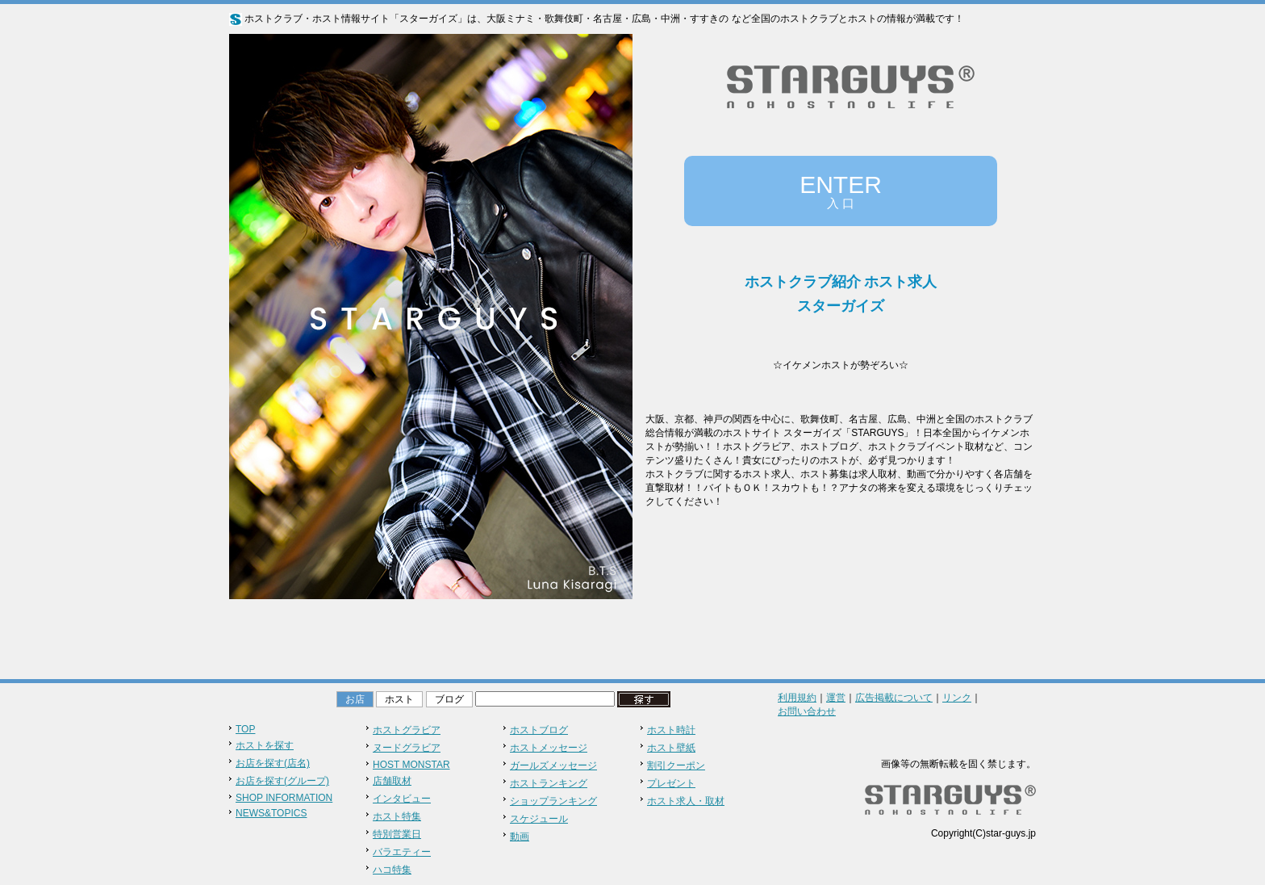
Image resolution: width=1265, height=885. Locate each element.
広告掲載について (894, 697)
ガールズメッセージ (553, 765)
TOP (245, 729)
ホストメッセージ (548, 747)
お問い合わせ (807, 711)
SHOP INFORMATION (284, 797)
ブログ (449, 699)
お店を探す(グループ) (282, 780)
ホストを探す (265, 745)
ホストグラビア (406, 730)
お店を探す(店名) (273, 763)
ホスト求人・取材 (685, 801)
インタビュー (402, 798)
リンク (956, 697)
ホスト (399, 699)
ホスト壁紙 (671, 747)
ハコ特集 (392, 869)
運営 (835, 697)
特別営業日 (397, 834)
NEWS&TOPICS (271, 813)
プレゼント (671, 783)
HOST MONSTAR (411, 764)
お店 (355, 699)
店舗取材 (392, 780)
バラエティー (402, 852)
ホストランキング (548, 783)
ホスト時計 (671, 730)
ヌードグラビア (406, 747)
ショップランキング (553, 801)
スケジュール (539, 818)
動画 (519, 836)
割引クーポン (676, 765)
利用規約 (797, 697)
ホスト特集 (397, 816)
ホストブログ (539, 730)
